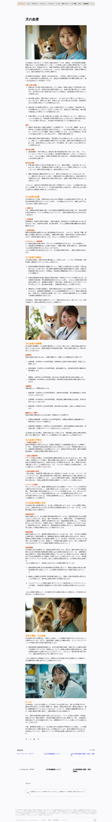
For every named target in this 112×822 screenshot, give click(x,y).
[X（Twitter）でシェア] (30, 739)
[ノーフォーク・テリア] (29, 759)
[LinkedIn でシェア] (34, 739)
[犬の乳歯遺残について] (56, 760)
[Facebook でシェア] (26, 739)
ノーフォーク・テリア (26, 769)
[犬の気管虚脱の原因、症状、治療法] (83, 759)
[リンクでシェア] (38, 739)
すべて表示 (92, 750)
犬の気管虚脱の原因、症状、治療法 (82, 770)
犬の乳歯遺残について (53, 769)
